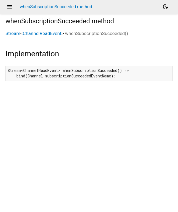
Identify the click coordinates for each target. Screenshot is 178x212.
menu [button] (10, 7)
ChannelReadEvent (42, 33)
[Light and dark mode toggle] (165, 6)
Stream (12, 33)
